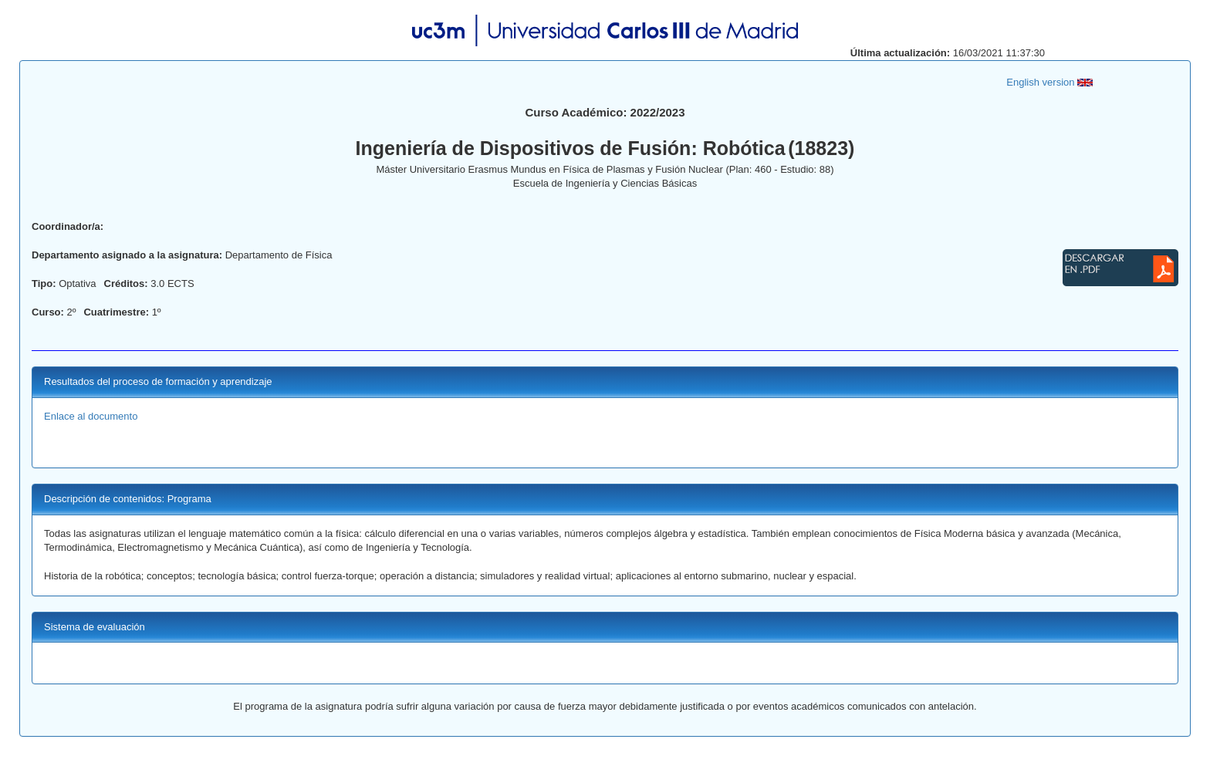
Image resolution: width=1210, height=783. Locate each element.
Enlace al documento (90, 416)
